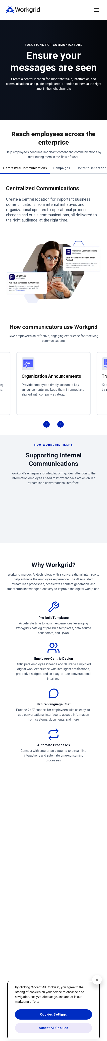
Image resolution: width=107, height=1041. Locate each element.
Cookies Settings (53, 1014)
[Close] (97, 980)
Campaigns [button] (61, 168)
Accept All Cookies (53, 1028)
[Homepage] (23, 12)
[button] (96, 10)
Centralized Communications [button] (25, 168)
